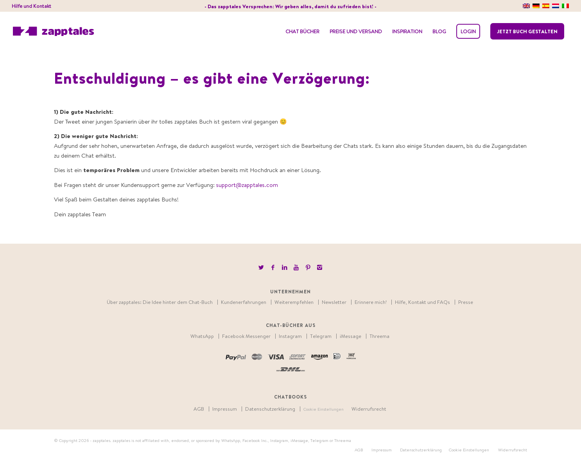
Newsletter (334, 302)
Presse (465, 302)
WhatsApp (202, 336)
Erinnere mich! (371, 302)
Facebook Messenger (246, 336)
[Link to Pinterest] (308, 267)
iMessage (350, 336)
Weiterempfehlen (294, 302)
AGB (199, 408)
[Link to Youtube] (296, 267)
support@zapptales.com (247, 185)
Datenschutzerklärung (270, 408)
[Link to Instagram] (319, 267)
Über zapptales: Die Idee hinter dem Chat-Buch (160, 302)
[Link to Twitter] (261, 267)
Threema (379, 336)
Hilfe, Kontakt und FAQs (422, 302)
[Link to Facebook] (272, 267)
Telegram (321, 336)
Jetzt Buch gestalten (527, 31)
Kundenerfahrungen (243, 302)
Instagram (290, 336)
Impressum (224, 408)
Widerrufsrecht (368, 408)
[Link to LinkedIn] (284, 267)
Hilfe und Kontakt (31, 6)
